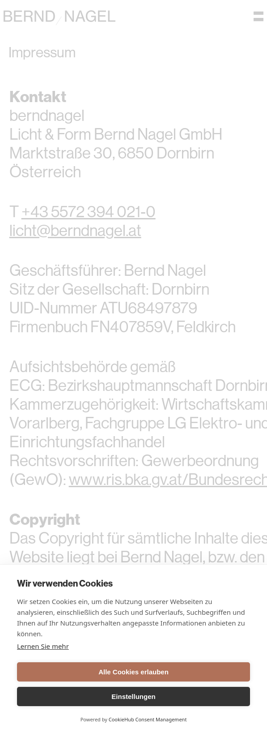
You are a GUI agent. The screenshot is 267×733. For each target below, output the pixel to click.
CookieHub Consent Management (148, 719)
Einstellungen (133, 696)
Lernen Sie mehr (43, 646)
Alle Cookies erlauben (133, 672)
